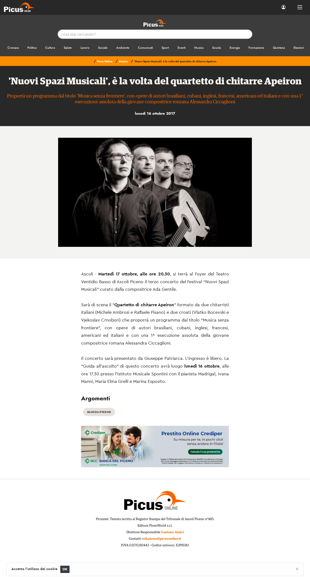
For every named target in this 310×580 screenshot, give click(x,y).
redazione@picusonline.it (161, 538)
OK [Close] (65, 569)
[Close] (297, 568)
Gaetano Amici (172, 532)
